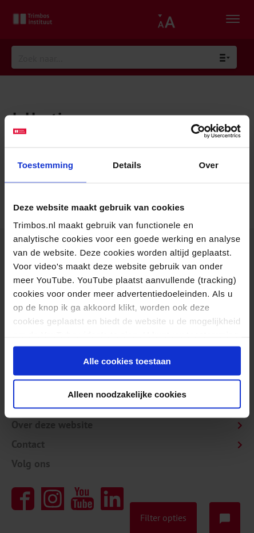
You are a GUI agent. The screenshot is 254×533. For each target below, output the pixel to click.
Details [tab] (127, 164)
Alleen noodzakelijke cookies (127, 394)
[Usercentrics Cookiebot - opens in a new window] (191, 131)
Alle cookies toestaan (126, 360)
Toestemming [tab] (46, 164)
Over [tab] (209, 164)
